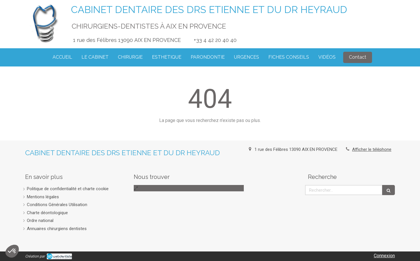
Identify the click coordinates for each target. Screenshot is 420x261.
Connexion (384, 255)
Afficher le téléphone (371, 149)
